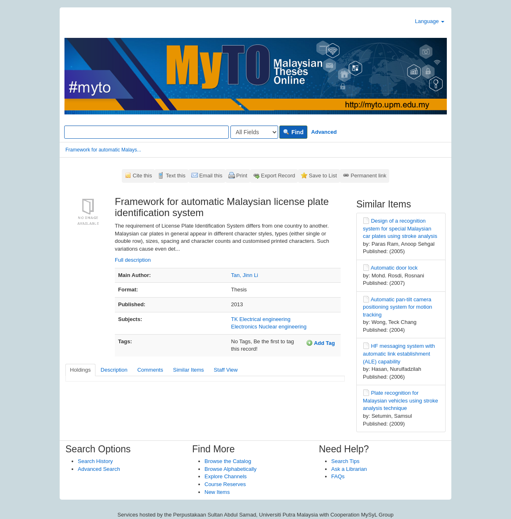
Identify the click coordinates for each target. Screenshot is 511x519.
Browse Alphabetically (230, 469)
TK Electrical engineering (261, 319)
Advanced (324, 132)
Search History (95, 461)
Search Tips (345, 461)
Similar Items (188, 370)
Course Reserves (225, 484)
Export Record (278, 175)
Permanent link (368, 175)
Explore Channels (225, 476)
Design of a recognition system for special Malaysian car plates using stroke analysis (400, 228)
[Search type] (254, 132)
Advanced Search (99, 469)
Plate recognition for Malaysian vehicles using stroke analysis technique (400, 400)
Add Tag (320, 343)
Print (241, 175)
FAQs (338, 476)
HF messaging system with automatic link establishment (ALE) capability (399, 353)
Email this (210, 175)
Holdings (80, 370)
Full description (133, 260)
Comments (150, 370)
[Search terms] (146, 132)
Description (114, 370)
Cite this (142, 175)
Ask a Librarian (349, 469)
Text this (176, 175)
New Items (217, 492)
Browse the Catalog (227, 461)
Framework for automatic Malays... (103, 150)
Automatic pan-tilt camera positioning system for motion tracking (397, 307)
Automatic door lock (394, 268)
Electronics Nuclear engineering (269, 327)
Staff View (226, 370)
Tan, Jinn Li (244, 275)
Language (429, 21)
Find (293, 132)
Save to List (323, 175)
